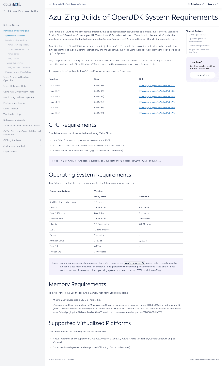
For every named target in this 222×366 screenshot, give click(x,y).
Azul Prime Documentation (21, 11)
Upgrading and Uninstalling (18, 72)
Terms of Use (213, 359)
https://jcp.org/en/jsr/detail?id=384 (157, 91)
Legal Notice (10, 151)
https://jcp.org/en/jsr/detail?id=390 (157, 102)
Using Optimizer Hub (14, 86)
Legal (204, 359)
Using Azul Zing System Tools (21, 91)
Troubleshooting (18, 114)
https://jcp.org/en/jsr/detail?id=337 (157, 85)
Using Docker (13, 58)
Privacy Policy (195, 359)
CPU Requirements (198, 34)
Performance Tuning (19, 102)
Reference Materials (19, 119)
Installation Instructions (16, 40)
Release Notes (17, 24)
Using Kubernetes (15, 63)
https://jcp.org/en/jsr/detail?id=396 (157, 113)
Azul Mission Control (14, 146)
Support (212, 4)
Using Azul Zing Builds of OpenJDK (22, 78)
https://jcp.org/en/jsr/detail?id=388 (157, 96)
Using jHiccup (10, 108)
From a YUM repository (18, 49)
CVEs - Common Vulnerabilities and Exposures (22, 133)
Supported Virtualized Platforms (199, 51)
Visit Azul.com (194, 4)
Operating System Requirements (197, 40)
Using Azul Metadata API (18, 67)
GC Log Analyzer (12, 140)
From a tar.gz (13, 54)
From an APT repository (18, 45)
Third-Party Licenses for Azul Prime (21, 125)
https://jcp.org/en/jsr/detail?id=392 (157, 107)
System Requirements (15, 36)
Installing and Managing (20, 30)
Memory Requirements (200, 45)
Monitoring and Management (21, 97)
